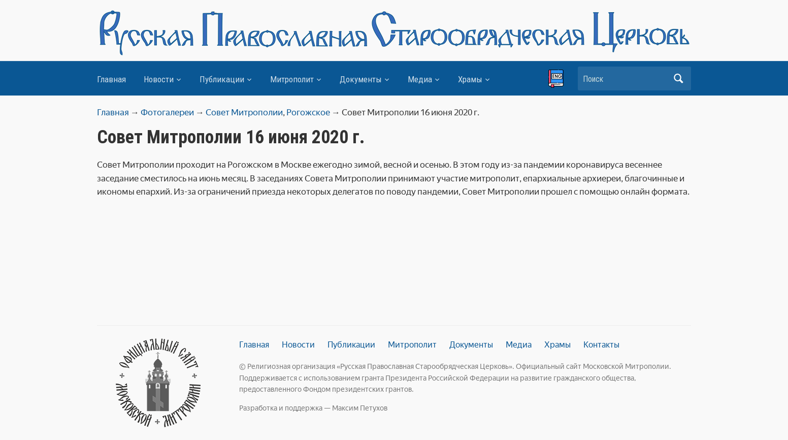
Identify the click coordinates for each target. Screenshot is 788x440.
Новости (159, 79)
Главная (111, 79)
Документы (361, 79)
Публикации (222, 79)
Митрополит (292, 79)
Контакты (601, 345)
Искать (678, 78)
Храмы (470, 79)
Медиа (420, 79)
